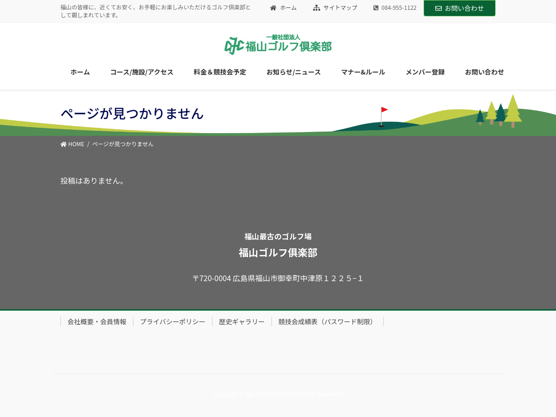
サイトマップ (335, 7)
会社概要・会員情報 (96, 321)
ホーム (283, 7)
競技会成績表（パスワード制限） (327, 321)
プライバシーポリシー (172, 321)
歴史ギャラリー (242, 321)
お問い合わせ (459, 8)
